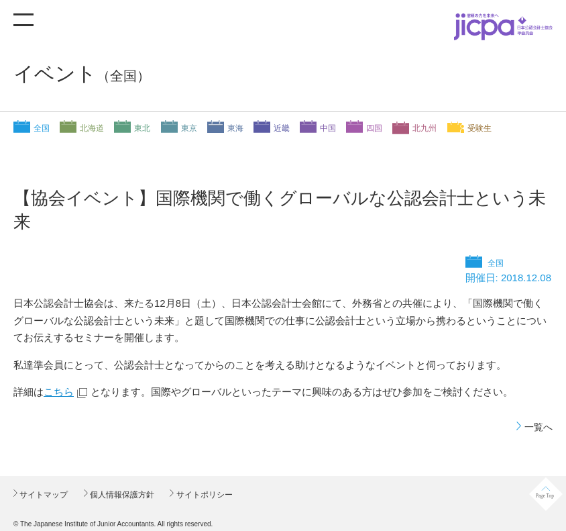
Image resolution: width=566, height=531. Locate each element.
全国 (42, 128)
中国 (328, 128)
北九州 (424, 128)
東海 (235, 128)
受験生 (479, 128)
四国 (374, 128)
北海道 (92, 128)
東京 (189, 128)
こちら (59, 391)
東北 (142, 128)
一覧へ (538, 427)
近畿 (282, 128)
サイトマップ (42, 494)
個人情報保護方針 (121, 494)
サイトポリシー (203, 494)
